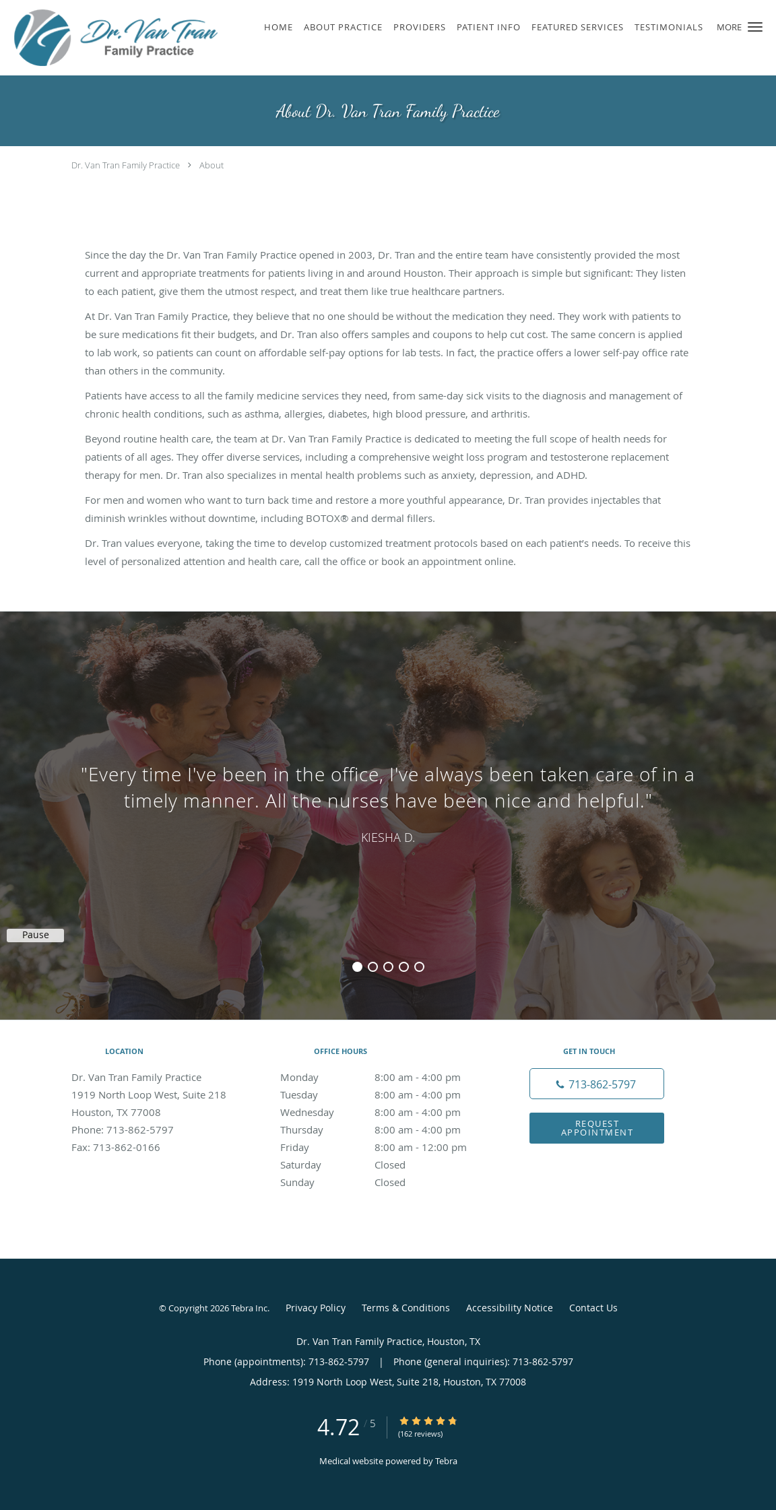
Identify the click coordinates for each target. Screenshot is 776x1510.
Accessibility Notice (509, 1307)
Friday (384, 1147)
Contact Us (593, 1307)
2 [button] (373, 967)
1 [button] (357, 967)
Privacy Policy (316, 1307)
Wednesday (384, 1112)
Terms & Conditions (406, 1307)
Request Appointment (597, 1127)
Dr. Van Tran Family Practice (125, 165)
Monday (384, 1077)
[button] (755, 27)
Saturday (384, 1164)
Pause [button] (35, 935)
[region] (388, 802)
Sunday (384, 1182)
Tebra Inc (249, 1308)
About (211, 165)
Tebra (446, 1461)
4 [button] (404, 967)
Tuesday (384, 1094)
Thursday (384, 1129)
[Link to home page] (113, 37)
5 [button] (419, 967)
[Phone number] (596, 1083)
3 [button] (388, 967)
